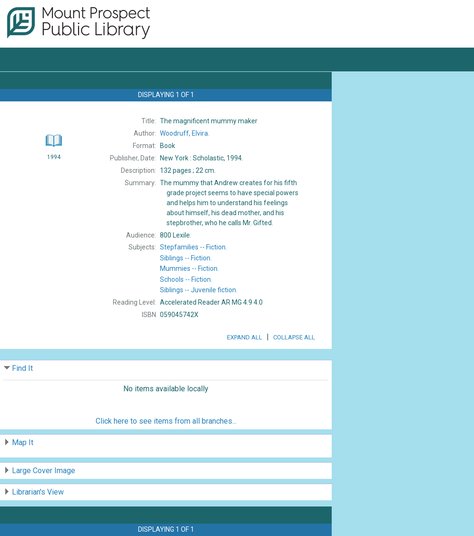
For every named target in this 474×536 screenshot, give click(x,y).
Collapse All (294, 337)
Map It (22, 442)
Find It (22, 368)
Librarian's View (38, 491)
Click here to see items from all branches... (166, 421)
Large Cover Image (43, 470)
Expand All (244, 337)
